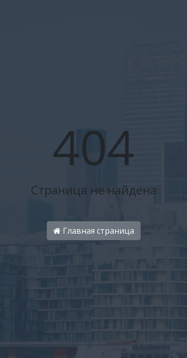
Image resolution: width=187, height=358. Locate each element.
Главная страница (93, 230)
